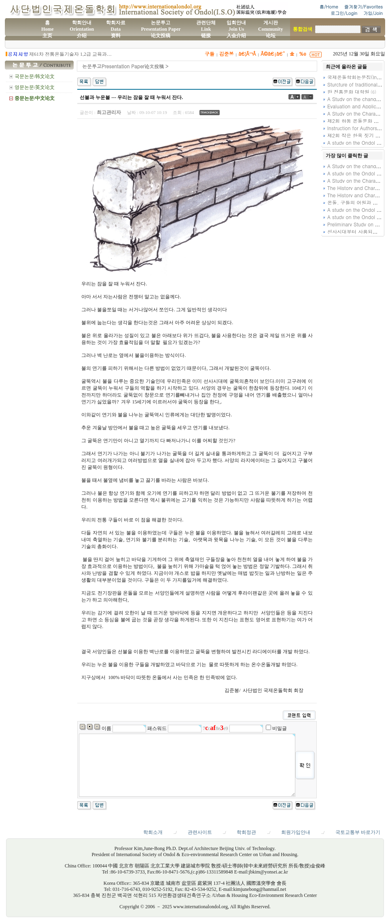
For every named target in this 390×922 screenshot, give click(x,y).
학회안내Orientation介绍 (82, 29)
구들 (209, 53)
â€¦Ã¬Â (247, 53)
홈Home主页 (47, 29)
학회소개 (153, 832)
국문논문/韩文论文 (35, 76)
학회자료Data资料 (115, 29)
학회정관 (246, 832)
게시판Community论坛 (270, 29)
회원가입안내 (295, 832)
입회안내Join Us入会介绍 (236, 29)
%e (302, 53)
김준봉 (226, 53)
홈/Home (329, 7)
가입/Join (373, 13)
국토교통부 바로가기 (357, 832)
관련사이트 (200, 832)
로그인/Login (344, 13)
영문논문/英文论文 (35, 87)
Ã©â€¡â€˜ (273, 53)
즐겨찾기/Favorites (363, 7)
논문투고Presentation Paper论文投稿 (160, 29)
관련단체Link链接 (206, 29)
